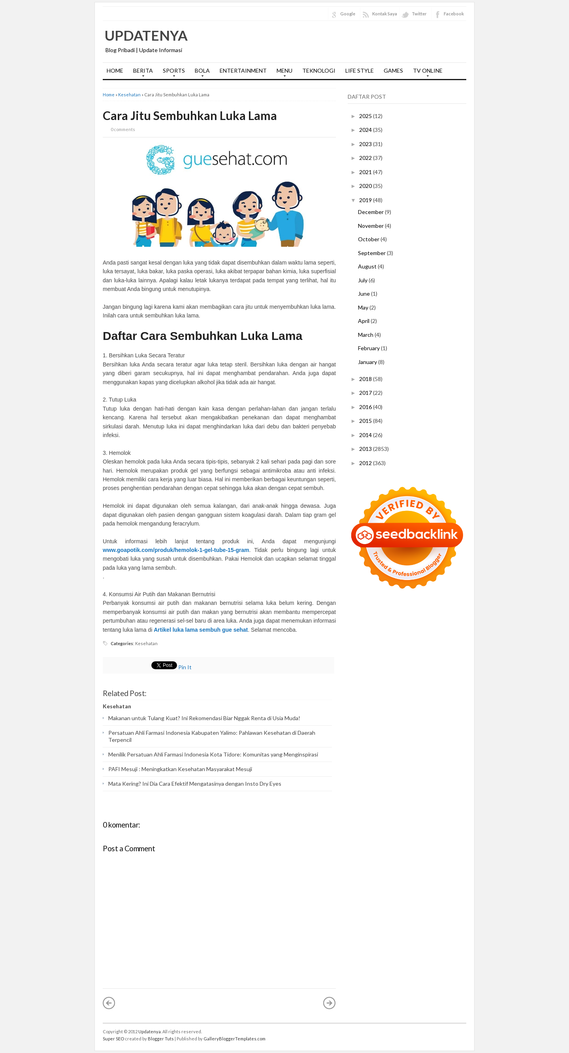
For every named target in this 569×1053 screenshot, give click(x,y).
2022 (366, 157)
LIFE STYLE (359, 70)
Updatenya (146, 35)
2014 (366, 435)
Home (109, 94)
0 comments (123, 129)
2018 (366, 378)
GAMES (393, 70)
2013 (366, 448)
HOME (115, 70)
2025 (366, 116)
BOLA (200, 73)
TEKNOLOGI (318, 70)
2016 (366, 407)
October (369, 239)
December (371, 211)
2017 (366, 392)
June (364, 293)
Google (347, 13)
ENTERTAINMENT (243, 70)
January (368, 362)
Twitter (419, 13)
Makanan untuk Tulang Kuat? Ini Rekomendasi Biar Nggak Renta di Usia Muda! (204, 718)
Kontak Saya (384, 13)
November (371, 225)
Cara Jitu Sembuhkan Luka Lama (190, 115)
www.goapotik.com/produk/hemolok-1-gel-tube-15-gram (176, 550)
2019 (366, 200)
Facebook (454, 13)
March (366, 334)
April (364, 320)
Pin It (185, 667)
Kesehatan (129, 94)
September (372, 253)
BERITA (141, 73)
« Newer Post (109, 1003)
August (368, 266)
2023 (366, 144)
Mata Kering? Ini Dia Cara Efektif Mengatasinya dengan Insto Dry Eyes (194, 783)
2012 (366, 463)
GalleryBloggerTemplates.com (234, 1038)
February (369, 348)
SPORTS (172, 73)
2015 (366, 420)
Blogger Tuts (161, 1038)
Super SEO (113, 1038)
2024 (366, 129)
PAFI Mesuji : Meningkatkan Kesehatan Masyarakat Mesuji (180, 769)
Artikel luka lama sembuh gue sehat (201, 630)
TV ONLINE (426, 73)
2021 (366, 172)
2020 (366, 185)
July (363, 280)
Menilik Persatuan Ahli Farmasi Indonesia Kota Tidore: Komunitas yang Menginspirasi (213, 754)
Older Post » (329, 1003)
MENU (282, 73)
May (363, 307)
